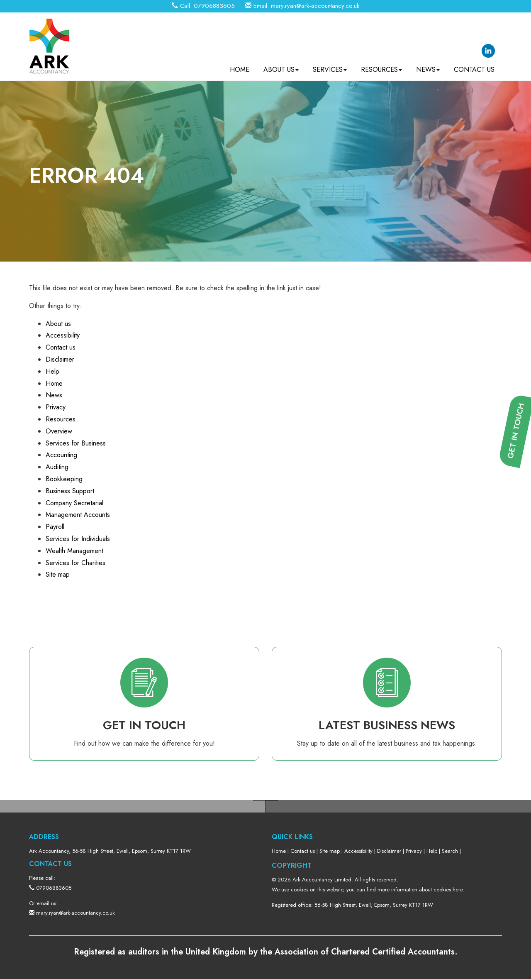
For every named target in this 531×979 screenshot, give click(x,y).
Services (330, 66)
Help (52, 371)
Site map (58, 574)
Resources (381, 66)
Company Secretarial (74, 503)
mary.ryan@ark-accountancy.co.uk (315, 5)
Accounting (61, 455)
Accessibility (63, 335)
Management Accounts (78, 514)
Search (450, 851)
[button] (519, 550)
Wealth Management (74, 551)
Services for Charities (75, 563)
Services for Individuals (78, 538)
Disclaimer (60, 359)
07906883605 (214, 5)
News (428, 66)
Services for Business (76, 443)
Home (239, 66)
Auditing (57, 467)
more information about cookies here (420, 889)
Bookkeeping (64, 479)
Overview (59, 431)
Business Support (70, 491)
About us (281, 66)
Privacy (56, 407)
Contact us (474, 66)
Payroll (55, 526)
